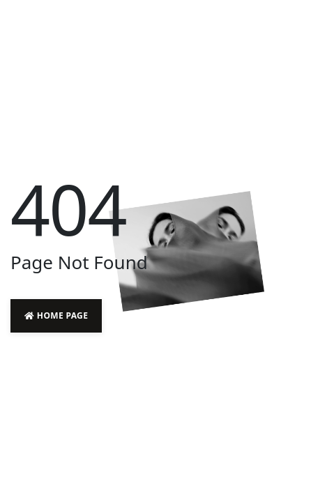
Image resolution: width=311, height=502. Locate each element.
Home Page (56, 315)
